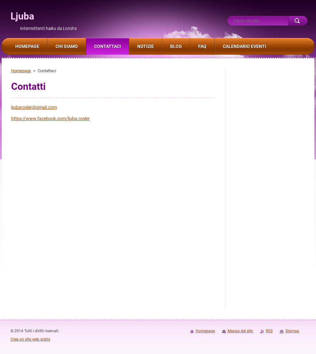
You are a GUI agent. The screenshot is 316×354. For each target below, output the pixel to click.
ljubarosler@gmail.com (34, 107)
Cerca (297, 21)
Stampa (292, 331)
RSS (269, 331)
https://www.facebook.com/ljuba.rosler (50, 118)
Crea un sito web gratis (30, 339)
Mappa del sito (240, 331)
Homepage (21, 70)
